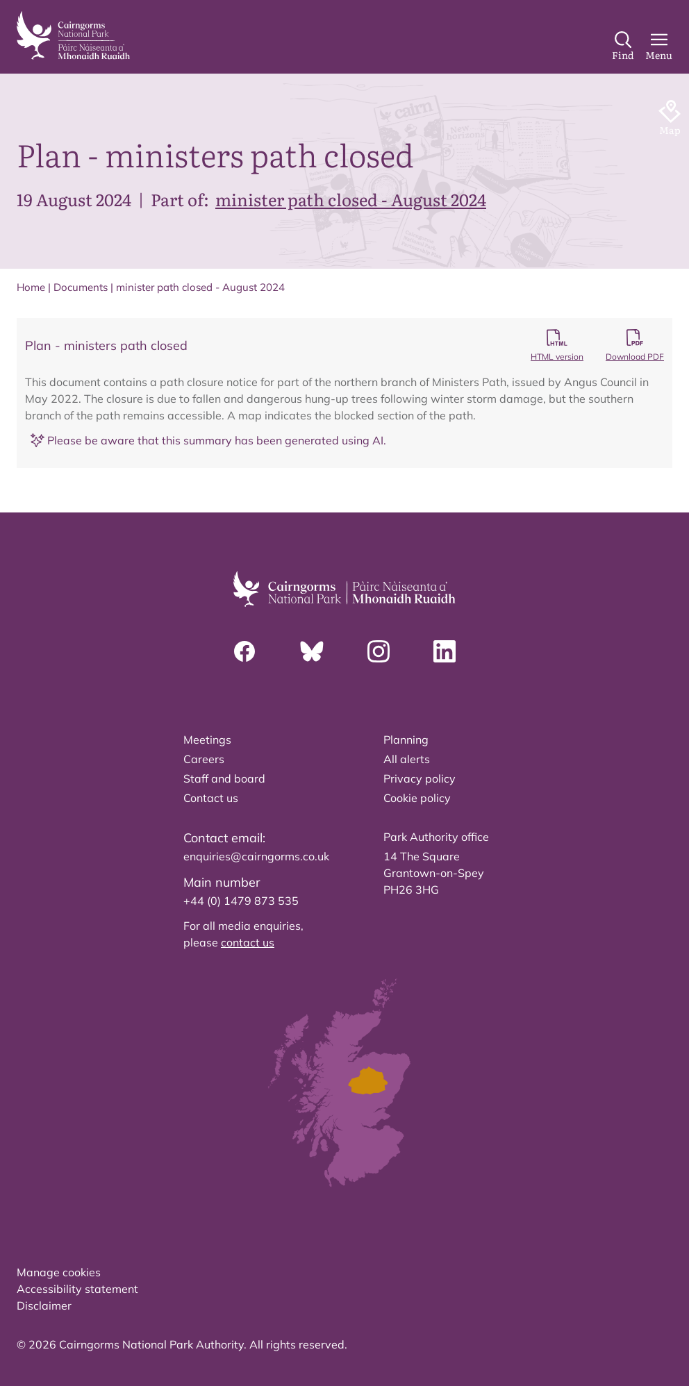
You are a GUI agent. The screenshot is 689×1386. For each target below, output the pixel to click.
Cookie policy (417, 798)
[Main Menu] (658, 46)
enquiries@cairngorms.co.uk (256, 856)
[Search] (623, 46)
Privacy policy (419, 778)
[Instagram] (378, 651)
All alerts (406, 759)
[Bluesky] (311, 651)
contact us (247, 942)
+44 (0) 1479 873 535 (241, 901)
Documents (80, 287)
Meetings (207, 739)
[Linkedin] (444, 651)
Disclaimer (44, 1305)
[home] (73, 35)
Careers (203, 759)
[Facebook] (244, 651)
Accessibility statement (77, 1289)
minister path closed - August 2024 (350, 199)
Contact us (210, 798)
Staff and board (224, 778)
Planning (406, 739)
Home (31, 287)
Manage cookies (59, 1272)
